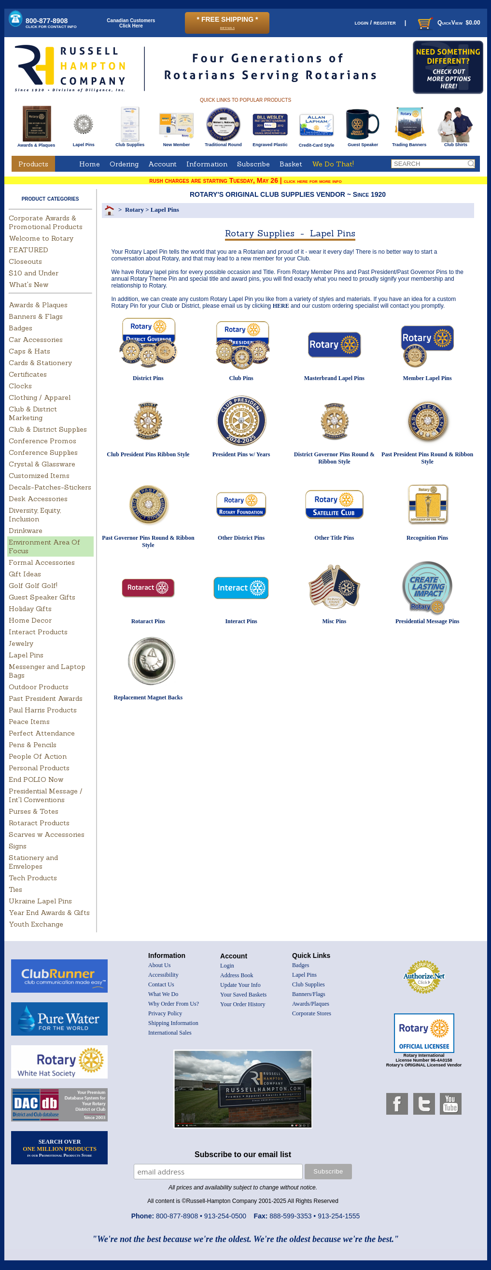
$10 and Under (33, 273)
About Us (159, 965)
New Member (176, 142)
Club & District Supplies (48, 429)
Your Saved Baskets (243, 994)
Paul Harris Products (43, 710)
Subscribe (253, 164)
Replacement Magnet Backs (148, 697)
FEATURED (28, 250)
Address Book (236, 975)
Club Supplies (130, 142)
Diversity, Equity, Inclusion (35, 514)
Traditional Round (223, 142)
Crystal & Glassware (42, 464)
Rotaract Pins (148, 621)
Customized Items (39, 475)
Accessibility (163, 974)
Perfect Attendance (42, 733)
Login (227, 965)
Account (162, 164)
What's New (28, 284)
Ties (15, 889)
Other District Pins (241, 537)
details (227, 27)
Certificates (28, 374)
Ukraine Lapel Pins (40, 901)
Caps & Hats (29, 351)
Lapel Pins (84, 142)
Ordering (124, 164)
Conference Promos (42, 441)
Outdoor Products (39, 687)
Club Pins (241, 378)
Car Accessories (36, 339)
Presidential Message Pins (427, 621)
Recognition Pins (427, 537)
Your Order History (242, 1004)
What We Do (163, 994)
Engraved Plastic (270, 142)
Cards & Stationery (40, 362)
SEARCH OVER (60, 1148)
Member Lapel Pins (427, 378)
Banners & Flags (36, 316)
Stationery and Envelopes (33, 862)
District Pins (148, 378)
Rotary (134, 209)
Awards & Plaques (36, 143)
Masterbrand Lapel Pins (334, 378)
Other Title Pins (334, 537)
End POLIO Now (36, 779)
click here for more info (313, 181)
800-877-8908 (51, 23)
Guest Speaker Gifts (42, 597)
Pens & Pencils (32, 744)
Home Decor (30, 620)
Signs (18, 846)
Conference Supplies (43, 452)
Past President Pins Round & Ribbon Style (427, 458)
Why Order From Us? (173, 1003)
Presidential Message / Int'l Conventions (46, 795)
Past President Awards (46, 698)
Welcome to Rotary (41, 238)
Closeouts (25, 261)
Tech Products (33, 878)
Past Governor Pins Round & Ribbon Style (148, 541)
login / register (374, 22)
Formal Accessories (42, 562)
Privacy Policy (165, 1013)
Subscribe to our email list (243, 1154)
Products (33, 164)
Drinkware (25, 530)
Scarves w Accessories (46, 834)
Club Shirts (455, 142)
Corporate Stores (311, 1013)
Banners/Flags (308, 994)
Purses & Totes (33, 811)
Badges (20, 328)
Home (89, 164)
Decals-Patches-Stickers (50, 487)
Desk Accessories (38, 498)
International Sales (170, 1032)
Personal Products (39, 768)
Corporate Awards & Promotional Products (46, 222)
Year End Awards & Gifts (49, 912)
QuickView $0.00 (448, 22)
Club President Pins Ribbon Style (148, 454)
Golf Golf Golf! (33, 585)
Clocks (20, 386)
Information (206, 164)
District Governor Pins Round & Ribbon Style (334, 458)
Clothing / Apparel (39, 397)
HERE (281, 305)
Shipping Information (173, 1023)
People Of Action (38, 756)
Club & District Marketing (33, 413)
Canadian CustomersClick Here (131, 23)
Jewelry (21, 643)
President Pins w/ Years (241, 454)
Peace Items (29, 721)
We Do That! (333, 164)
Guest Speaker (363, 142)
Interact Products (38, 632)
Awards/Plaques (310, 1003)
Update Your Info (240, 985)
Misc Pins (335, 621)
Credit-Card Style (316, 143)
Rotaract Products (39, 823)
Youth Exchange (36, 924)
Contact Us (161, 984)
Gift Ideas (25, 574)
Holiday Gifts (30, 608)
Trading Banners (409, 142)
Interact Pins (241, 621)
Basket (291, 164)
